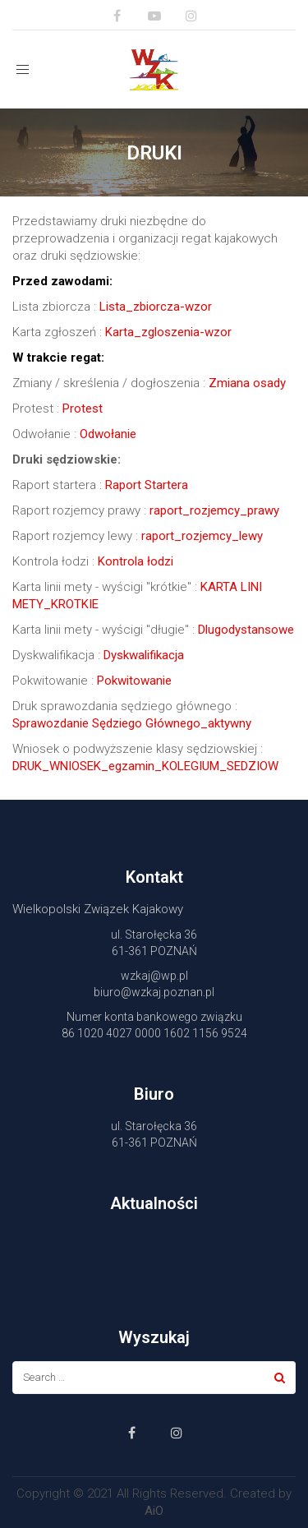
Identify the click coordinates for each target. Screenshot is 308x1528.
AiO (154, 1510)
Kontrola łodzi (135, 561)
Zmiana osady (247, 383)
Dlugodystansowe (246, 629)
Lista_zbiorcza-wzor (155, 306)
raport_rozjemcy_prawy (214, 510)
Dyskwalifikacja (143, 655)
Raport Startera (146, 485)
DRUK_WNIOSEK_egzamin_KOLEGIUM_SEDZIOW (145, 766)
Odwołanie (108, 434)
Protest (82, 408)
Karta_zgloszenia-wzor (168, 332)
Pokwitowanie (134, 680)
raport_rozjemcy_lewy (202, 536)
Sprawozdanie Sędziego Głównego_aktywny (131, 723)
